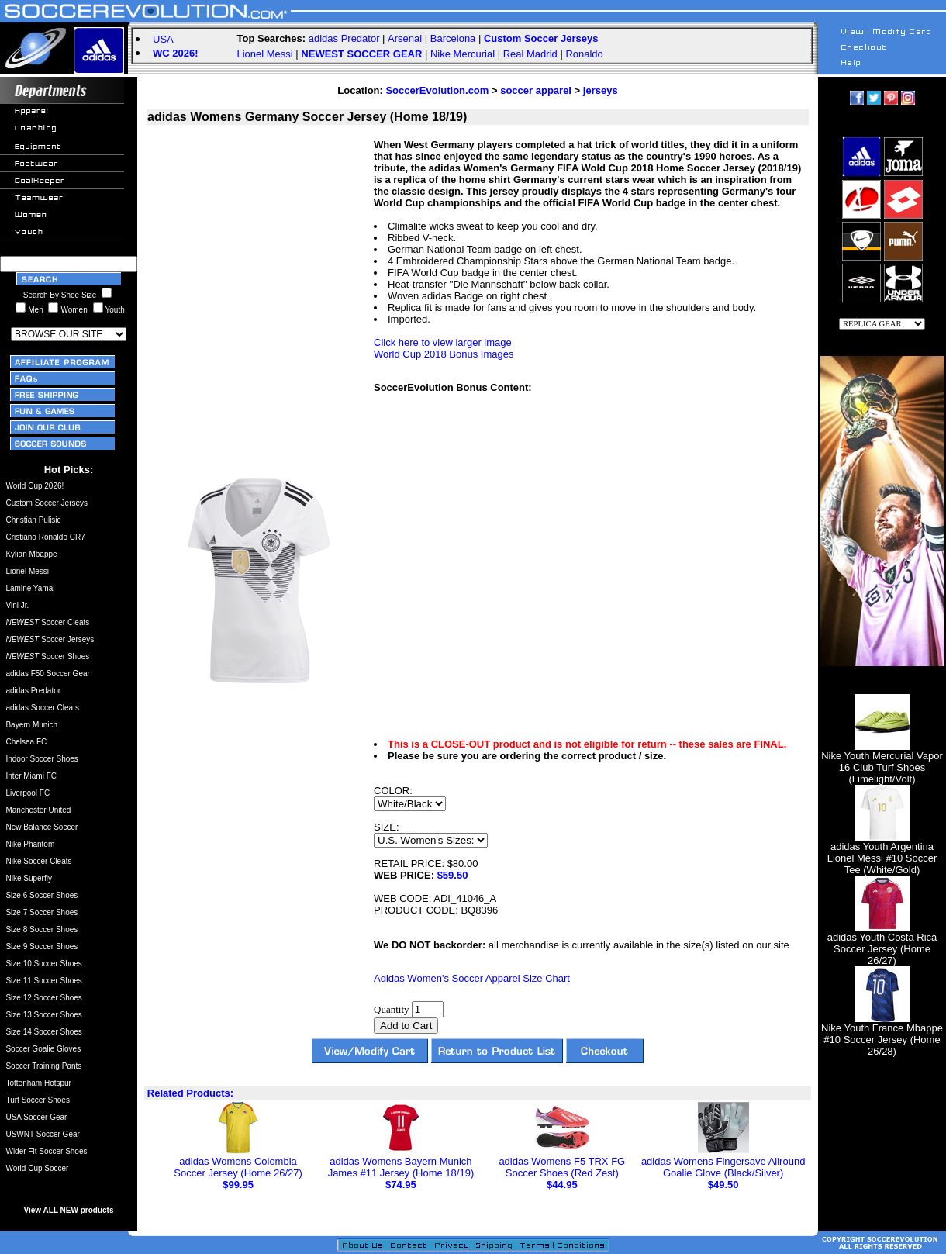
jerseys (600, 90)
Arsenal (405, 38)
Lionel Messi (264, 54)
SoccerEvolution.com (437, 90)
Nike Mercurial (462, 54)
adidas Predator (344, 38)
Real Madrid (530, 54)
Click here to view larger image (443, 342)
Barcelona (453, 38)
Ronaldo (583, 54)
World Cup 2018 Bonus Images (443, 354)
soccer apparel (535, 90)
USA (163, 39)
